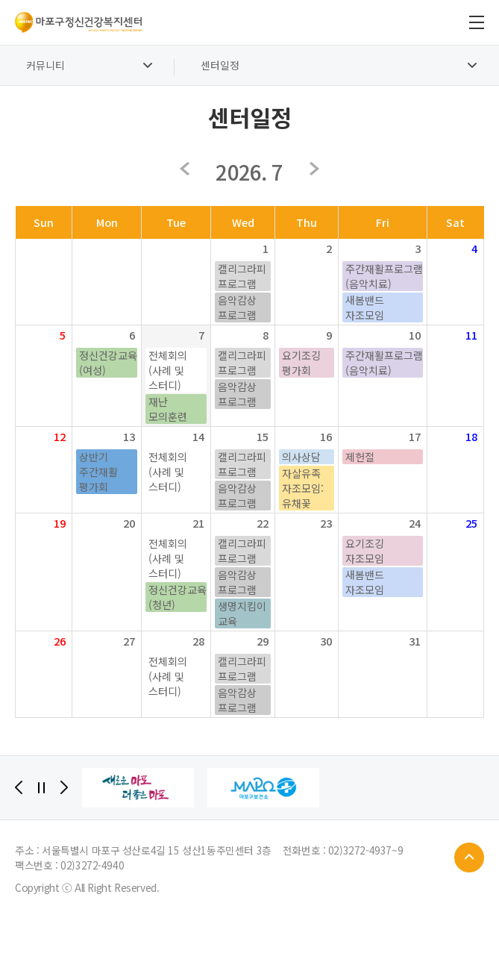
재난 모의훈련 (167, 409)
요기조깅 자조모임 (364, 551)
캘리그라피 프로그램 (242, 276)
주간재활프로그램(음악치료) (384, 276)
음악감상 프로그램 (237, 307)
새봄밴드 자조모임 (364, 307)
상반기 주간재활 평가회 (98, 471)
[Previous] (18, 787)
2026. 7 (249, 172)
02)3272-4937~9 (365, 850)
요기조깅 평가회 (301, 363)
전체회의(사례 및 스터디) (167, 370)
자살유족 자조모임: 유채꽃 (303, 488)
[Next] (64, 787)
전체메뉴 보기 (476, 22)
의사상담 (301, 456)
